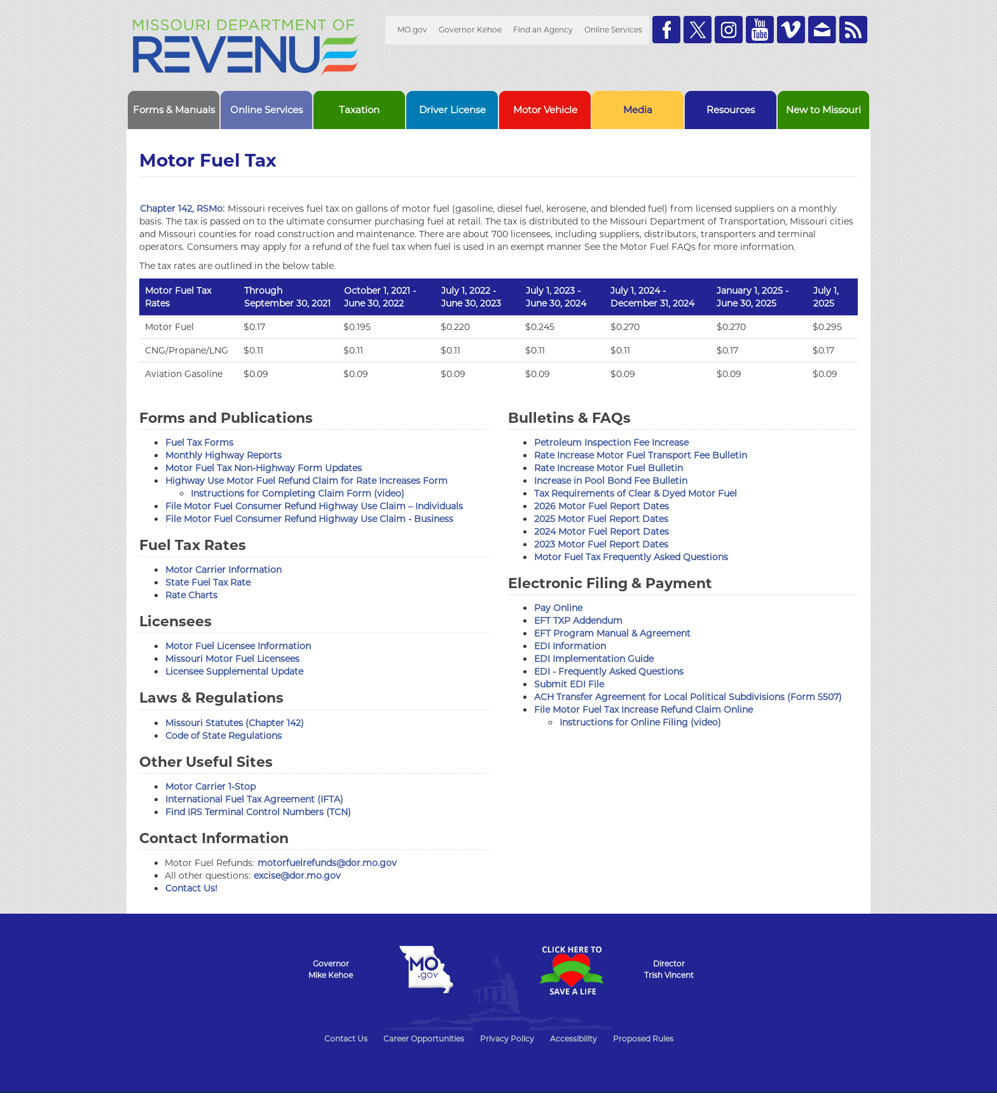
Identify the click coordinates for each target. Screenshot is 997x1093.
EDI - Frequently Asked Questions (609, 671)
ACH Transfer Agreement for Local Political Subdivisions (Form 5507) (688, 697)
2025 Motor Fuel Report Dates (601, 519)
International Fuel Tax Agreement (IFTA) (254, 799)
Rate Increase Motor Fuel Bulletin (608, 468)
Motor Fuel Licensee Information (238, 646)
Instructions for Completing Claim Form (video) (297, 493)
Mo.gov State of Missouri (426, 969)
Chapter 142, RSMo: (182, 208)
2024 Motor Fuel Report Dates (601, 531)
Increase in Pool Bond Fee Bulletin (610, 480)
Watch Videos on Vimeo (791, 29)
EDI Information (570, 646)
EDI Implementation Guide (594, 658)
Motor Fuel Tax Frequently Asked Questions (631, 557)
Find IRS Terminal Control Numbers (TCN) (258, 812)
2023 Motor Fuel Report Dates (601, 544)
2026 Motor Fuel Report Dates (601, 506)
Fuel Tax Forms (199, 442)
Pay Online (558, 608)
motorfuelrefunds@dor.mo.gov (327, 863)
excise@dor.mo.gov (297, 875)
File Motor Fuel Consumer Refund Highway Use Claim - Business (309, 519)
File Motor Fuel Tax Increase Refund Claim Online (643, 709)
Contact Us (346, 1038)
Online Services (613, 29)
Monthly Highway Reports (223, 455)
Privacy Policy (507, 1038)
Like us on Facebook (666, 29)
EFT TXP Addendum (578, 620)
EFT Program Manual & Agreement (612, 633)
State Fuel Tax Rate (208, 582)
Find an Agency (543, 29)
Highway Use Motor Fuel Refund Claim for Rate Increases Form (306, 480)
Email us (822, 29)
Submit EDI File (569, 684)
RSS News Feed (853, 29)
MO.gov (412, 29)
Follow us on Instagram (729, 29)
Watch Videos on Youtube (760, 29)
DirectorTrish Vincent (669, 969)
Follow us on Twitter (698, 29)
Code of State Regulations (223, 735)
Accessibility (573, 1038)
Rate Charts (191, 595)
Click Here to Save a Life (570, 970)
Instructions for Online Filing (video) (640, 722)
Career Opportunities (423, 1038)
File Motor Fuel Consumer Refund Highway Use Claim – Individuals (314, 506)
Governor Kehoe (470, 29)
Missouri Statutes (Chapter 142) (234, 723)
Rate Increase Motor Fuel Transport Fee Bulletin (640, 455)
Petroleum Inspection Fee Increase (611, 442)
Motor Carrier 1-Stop (210, 786)
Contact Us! (191, 888)
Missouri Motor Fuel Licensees (232, 658)
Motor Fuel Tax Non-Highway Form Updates (263, 468)
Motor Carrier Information (223, 569)
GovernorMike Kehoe (330, 969)
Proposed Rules (643, 1038)
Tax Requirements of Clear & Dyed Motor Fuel (635, 493)
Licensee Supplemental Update (234, 671)
